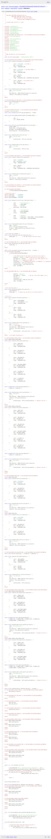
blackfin (7, 8)
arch (2, 8)
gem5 (2, 6)
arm (7, 6)
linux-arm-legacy (13, 6)
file (28, 11)
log (32, 11)
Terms (15, 837)
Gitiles (8, 837)
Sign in (48, 2)
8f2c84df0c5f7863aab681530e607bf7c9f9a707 (32, 6)
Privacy (11, 837)
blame (35, 11)
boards (20, 8)
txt (45, 836)
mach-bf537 (14, 8)
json (49, 836)
